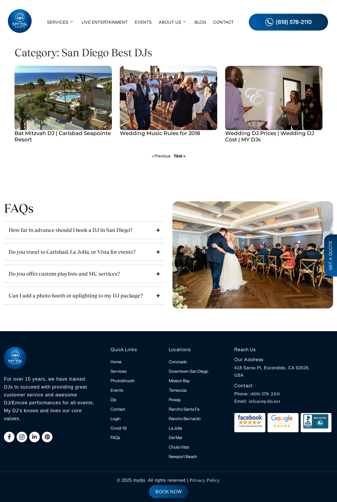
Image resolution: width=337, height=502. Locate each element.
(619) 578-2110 (265, 393)
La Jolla (175, 428)
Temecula (177, 390)
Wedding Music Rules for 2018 (160, 133)
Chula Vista (179, 447)
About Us (172, 22)
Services (60, 22)
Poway (175, 399)
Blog (200, 22)
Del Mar (176, 437)
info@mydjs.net (265, 401)
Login (116, 418)
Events (143, 22)
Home (116, 362)
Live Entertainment (105, 22)
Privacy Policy (205, 480)
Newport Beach (183, 456)
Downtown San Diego (188, 371)
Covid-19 (119, 428)
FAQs (115, 437)
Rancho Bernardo (185, 418)
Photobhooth (123, 381)
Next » (179, 155)
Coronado (178, 362)
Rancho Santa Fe (184, 409)
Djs (113, 399)
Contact (223, 22)
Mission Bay (179, 381)
